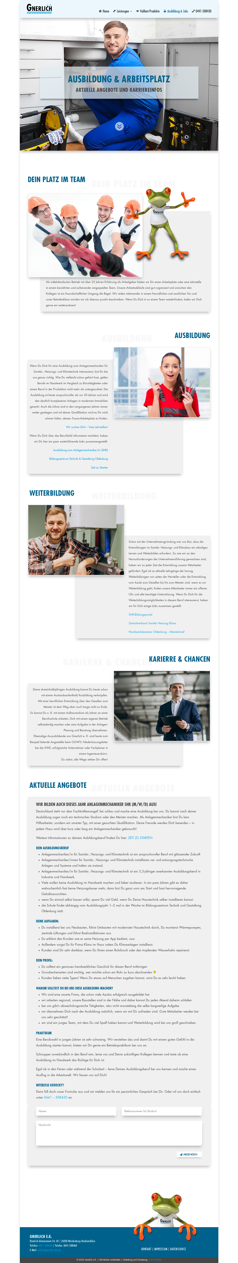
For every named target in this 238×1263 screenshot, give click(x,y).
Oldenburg (101, 458)
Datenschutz (178, 1249)
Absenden (190, 1154)
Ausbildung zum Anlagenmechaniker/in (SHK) (80, 450)
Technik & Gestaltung (81, 458)
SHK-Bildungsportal (140, 614)
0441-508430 (45, 1245)
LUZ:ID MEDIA (155, 1260)
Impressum (161, 1249)
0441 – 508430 (55, 1097)
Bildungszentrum (59, 458)
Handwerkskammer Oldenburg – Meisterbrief (156, 632)
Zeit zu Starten (99, 467)
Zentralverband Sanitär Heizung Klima (152, 623)
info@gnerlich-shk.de (49, 1250)
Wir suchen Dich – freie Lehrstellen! (87, 427)
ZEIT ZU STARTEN (140, 837)
